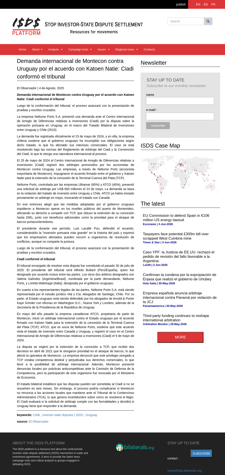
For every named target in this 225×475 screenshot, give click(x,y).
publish (181, 4)
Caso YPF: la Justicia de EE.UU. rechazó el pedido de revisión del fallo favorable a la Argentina (178, 256)
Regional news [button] (126, 49)
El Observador (38, 421)
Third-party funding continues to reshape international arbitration (176, 318)
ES (206, 4)
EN (198, 4)
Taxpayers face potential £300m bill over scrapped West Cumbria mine (176, 236)
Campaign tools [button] (80, 49)
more (180, 337)
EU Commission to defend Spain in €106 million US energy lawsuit (176, 217)
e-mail (151, 110)
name (150, 94)
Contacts (149, 49)
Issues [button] (104, 49)
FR (213, 4)
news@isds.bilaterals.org (184, 470)
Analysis (55, 49)
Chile (37, 415)
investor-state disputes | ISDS (63, 415)
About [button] (37, 49)
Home (22, 49)
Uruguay (91, 415)
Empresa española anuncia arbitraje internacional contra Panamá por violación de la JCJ (180, 297)
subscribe (201, 453)
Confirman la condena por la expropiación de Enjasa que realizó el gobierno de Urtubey (179, 277)
